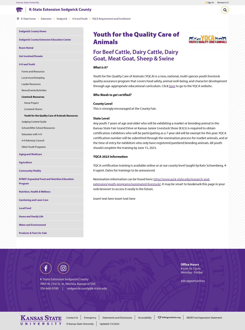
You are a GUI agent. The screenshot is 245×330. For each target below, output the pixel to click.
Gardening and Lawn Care (33, 200)
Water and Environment (32, 224)
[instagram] (63, 268)
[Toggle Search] (225, 10)
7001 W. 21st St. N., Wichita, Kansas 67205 (68, 284)
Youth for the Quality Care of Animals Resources (51, 115)
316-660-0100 (49, 288)
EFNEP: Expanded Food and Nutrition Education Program (46, 181)
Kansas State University (27, 2)
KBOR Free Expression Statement (204, 317)
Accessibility (145, 317)
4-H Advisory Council (33, 140)
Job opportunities (193, 281)
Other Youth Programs (34, 146)
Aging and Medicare (30, 154)
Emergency (90, 317)
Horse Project (31, 102)
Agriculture (25, 162)
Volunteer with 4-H (32, 134)
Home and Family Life (31, 216)
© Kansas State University (80, 323)
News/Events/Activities (34, 90)
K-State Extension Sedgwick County (60, 9)
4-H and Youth (80, 18)
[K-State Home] (19, 10)
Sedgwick (62, 18)
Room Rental (26, 47)
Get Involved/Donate (31, 56)
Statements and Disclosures (117, 317)
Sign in (210, 2)
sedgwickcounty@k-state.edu (87, 288)
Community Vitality (30, 170)
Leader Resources (31, 84)
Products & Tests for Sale (33, 233)
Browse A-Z (223, 2)
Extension (46, 18)
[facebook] (46, 268)
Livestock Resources (33, 96)
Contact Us (72, 317)
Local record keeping (33, 77)
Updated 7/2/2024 (109, 323)
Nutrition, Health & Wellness (35, 191)
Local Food (25, 208)
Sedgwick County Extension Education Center (45, 39)
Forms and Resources (33, 71)
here (172, 86)
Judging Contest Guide (34, 121)
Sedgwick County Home (32, 31)
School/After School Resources (38, 127)
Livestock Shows (33, 109)
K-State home (26, 18)
